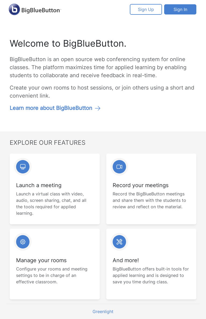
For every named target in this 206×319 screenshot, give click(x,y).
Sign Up (146, 9)
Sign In (180, 9)
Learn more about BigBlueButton (55, 108)
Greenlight (103, 311)
